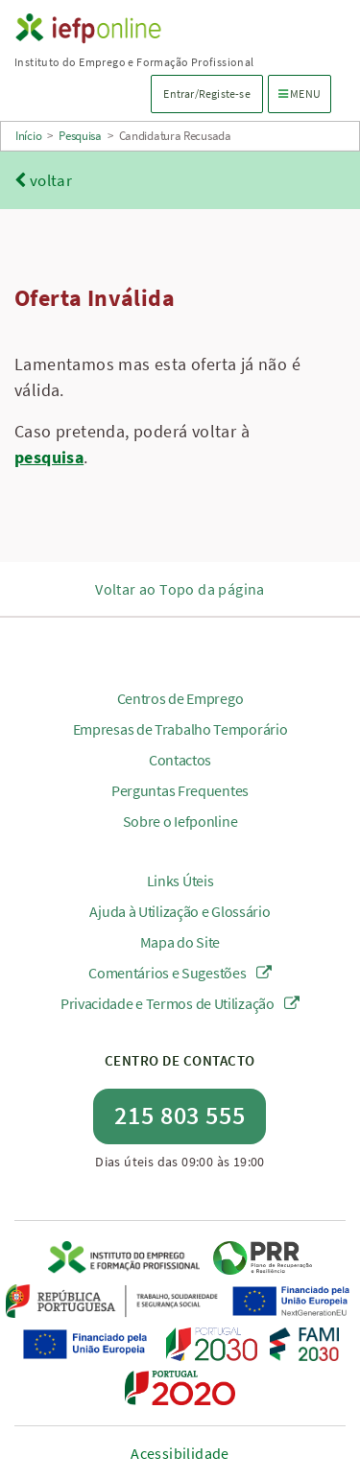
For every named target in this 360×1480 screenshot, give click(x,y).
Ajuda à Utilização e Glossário (179, 911)
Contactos (180, 759)
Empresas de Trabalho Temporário (180, 729)
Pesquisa (80, 136)
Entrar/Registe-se (206, 93)
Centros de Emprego (180, 698)
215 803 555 (180, 1115)
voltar (43, 180)
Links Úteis (180, 880)
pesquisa (49, 457)
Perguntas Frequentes (180, 790)
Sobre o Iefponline (180, 821)
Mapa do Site (180, 941)
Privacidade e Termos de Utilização (180, 1003)
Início (28, 136)
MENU (304, 92)
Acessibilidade (180, 1453)
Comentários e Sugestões (180, 972)
